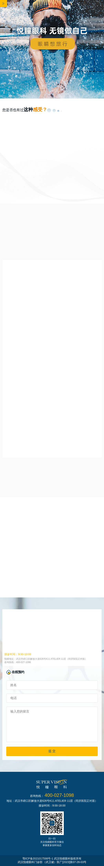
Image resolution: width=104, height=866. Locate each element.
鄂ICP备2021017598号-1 (38, 858)
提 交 (52, 751)
